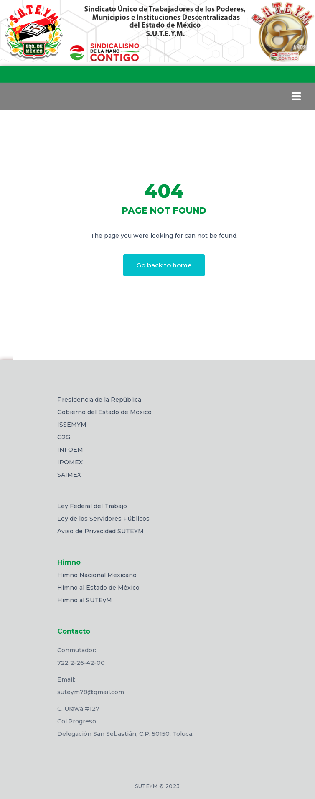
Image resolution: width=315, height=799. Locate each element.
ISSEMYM (71, 424)
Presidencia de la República (99, 399)
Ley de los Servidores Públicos (103, 518)
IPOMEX (70, 462)
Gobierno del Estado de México (104, 412)
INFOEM (70, 449)
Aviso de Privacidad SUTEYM (100, 531)
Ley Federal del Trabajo (92, 506)
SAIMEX (69, 474)
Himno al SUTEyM (84, 600)
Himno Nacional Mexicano (97, 575)
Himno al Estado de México (98, 587)
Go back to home (164, 265)
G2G (63, 437)
